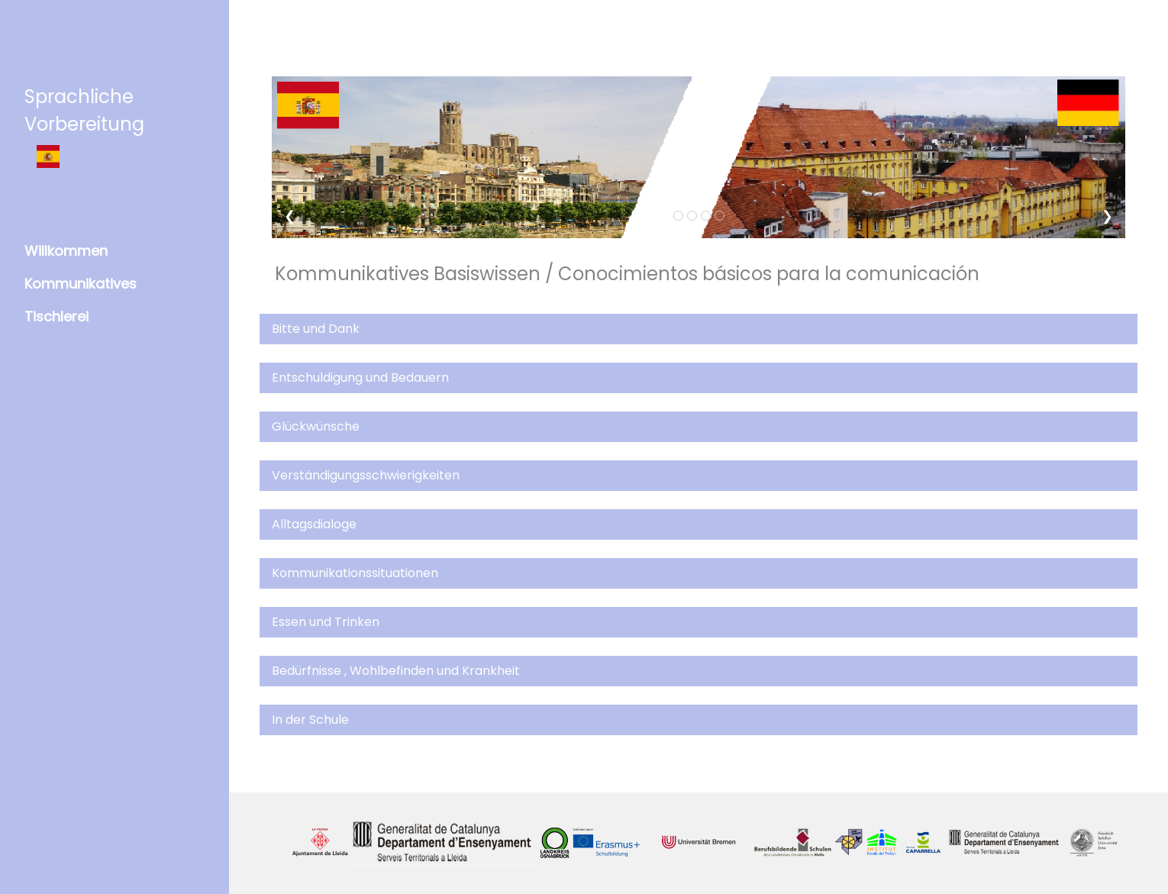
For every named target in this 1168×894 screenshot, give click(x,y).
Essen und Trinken (325, 622)
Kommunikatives (80, 283)
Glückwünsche (316, 426)
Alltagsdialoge (314, 524)
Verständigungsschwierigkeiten (366, 475)
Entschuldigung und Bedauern (360, 377)
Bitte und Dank (316, 328)
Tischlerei (56, 316)
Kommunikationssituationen (355, 573)
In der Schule (310, 719)
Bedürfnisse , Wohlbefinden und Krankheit (396, 670)
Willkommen (66, 250)
